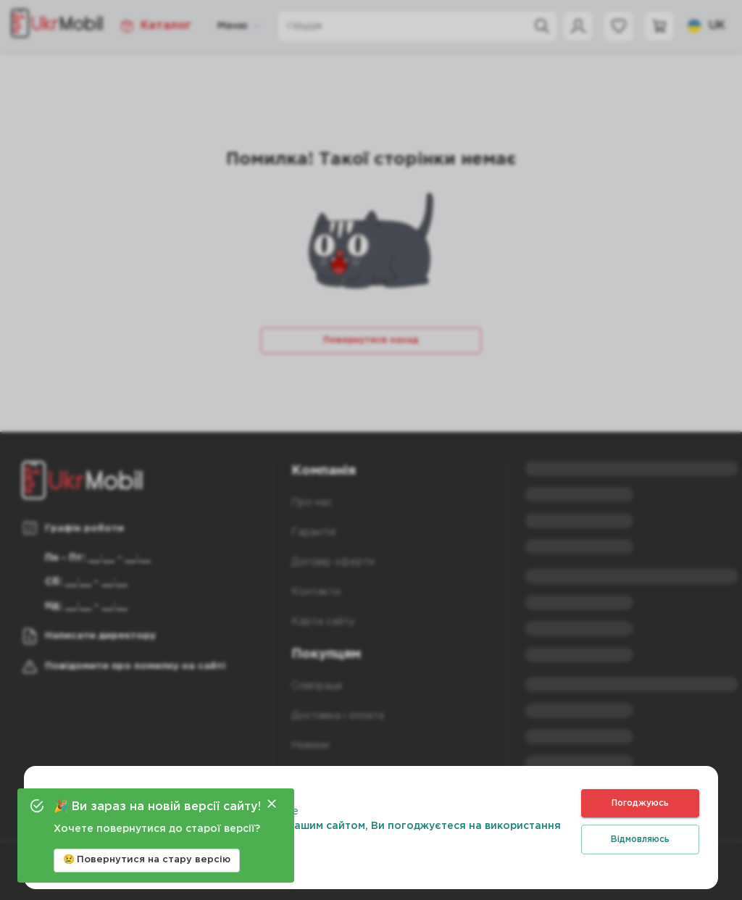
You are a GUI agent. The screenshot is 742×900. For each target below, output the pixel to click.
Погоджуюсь (640, 803)
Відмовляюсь (640, 839)
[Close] (272, 803)
